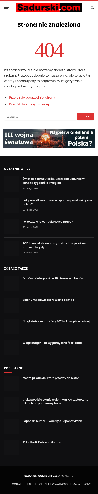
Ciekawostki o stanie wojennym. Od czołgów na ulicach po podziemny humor (55, 401)
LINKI (30, 484)
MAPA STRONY (82, 484)
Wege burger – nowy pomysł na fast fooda (52, 343)
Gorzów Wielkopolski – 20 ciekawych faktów (53, 278)
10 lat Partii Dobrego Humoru (42, 442)
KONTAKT (17, 484)
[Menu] (6, 7)
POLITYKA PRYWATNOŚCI (53, 484)
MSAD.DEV (67, 476)
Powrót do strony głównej (29, 104)
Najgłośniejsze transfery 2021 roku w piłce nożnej (56, 321)
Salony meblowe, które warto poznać (48, 300)
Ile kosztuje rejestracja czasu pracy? (48, 222)
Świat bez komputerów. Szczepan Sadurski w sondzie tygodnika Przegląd (54, 181)
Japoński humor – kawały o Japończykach (52, 421)
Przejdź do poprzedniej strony (32, 97)
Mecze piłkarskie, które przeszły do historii (51, 378)
